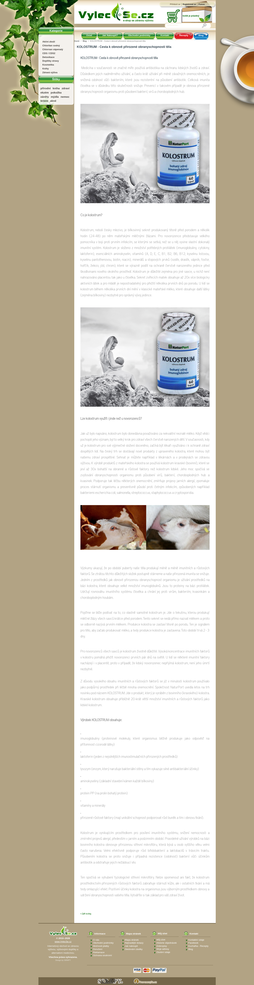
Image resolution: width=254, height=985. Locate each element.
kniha (56, 88)
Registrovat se (189, 4)
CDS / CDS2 (48, 53)
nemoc (65, 96)
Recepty (183, 35)
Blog (201, 35)
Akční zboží (48, 41)
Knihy (45, 68)
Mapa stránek (132, 940)
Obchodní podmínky (139, 35)
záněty (44, 96)
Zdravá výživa (49, 72)
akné (53, 100)
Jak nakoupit (131, 946)
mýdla (55, 96)
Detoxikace (48, 57)
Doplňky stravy (50, 61)
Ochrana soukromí (102, 955)
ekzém (44, 92)
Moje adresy (163, 949)
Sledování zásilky (134, 949)
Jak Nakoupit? (110, 35)
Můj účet (161, 939)
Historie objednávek (167, 943)
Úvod (89, 35)
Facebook (193, 943)
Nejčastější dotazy (134, 943)
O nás (96, 940)
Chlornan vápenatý (52, 49)
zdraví (65, 88)
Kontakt (165, 35)
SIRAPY (67, 960)
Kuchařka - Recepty (198, 946)
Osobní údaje (163, 952)
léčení (44, 100)
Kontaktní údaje (196, 940)
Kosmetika (48, 64)
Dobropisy (162, 946)
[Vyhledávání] (184, 25)
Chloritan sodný (51, 45)
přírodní (45, 88)
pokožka (56, 92)
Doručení (97, 949)
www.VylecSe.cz (63, 941)
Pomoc (201, 4)
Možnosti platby (101, 946)
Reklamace (99, 952)
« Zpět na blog (85, 914)
